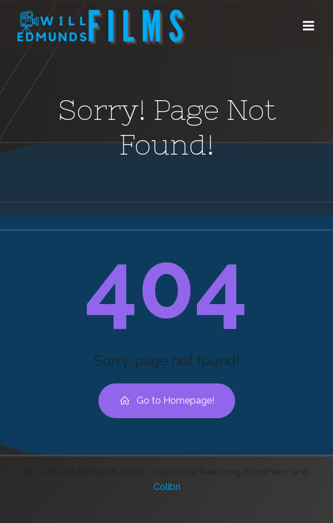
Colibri (166, 486)
